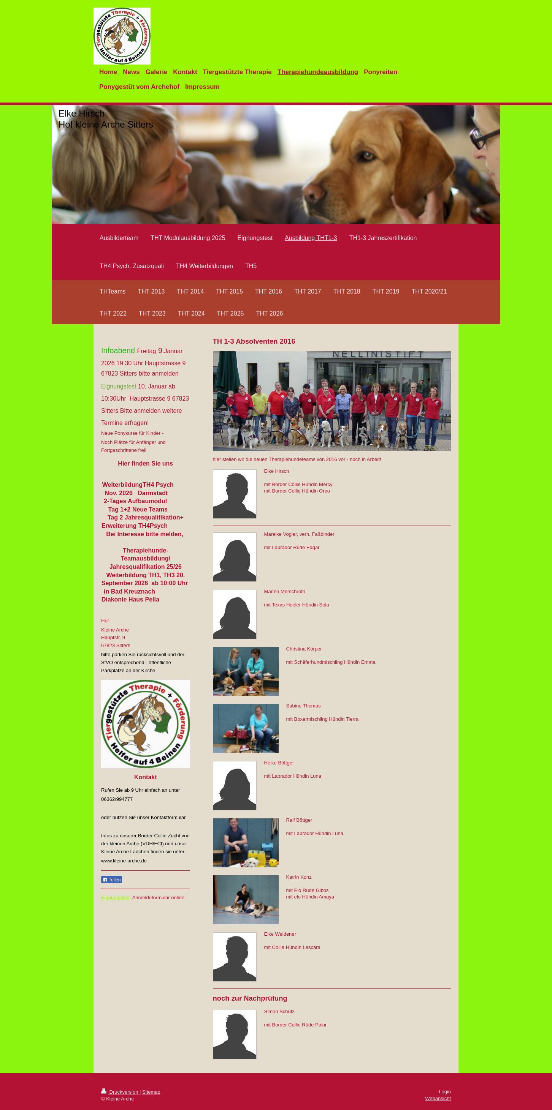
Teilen (112, 880)
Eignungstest (115, 897)
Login (445, 1091)
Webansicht (438, 1098)
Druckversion (120, 1092)
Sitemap (151, 1092)
